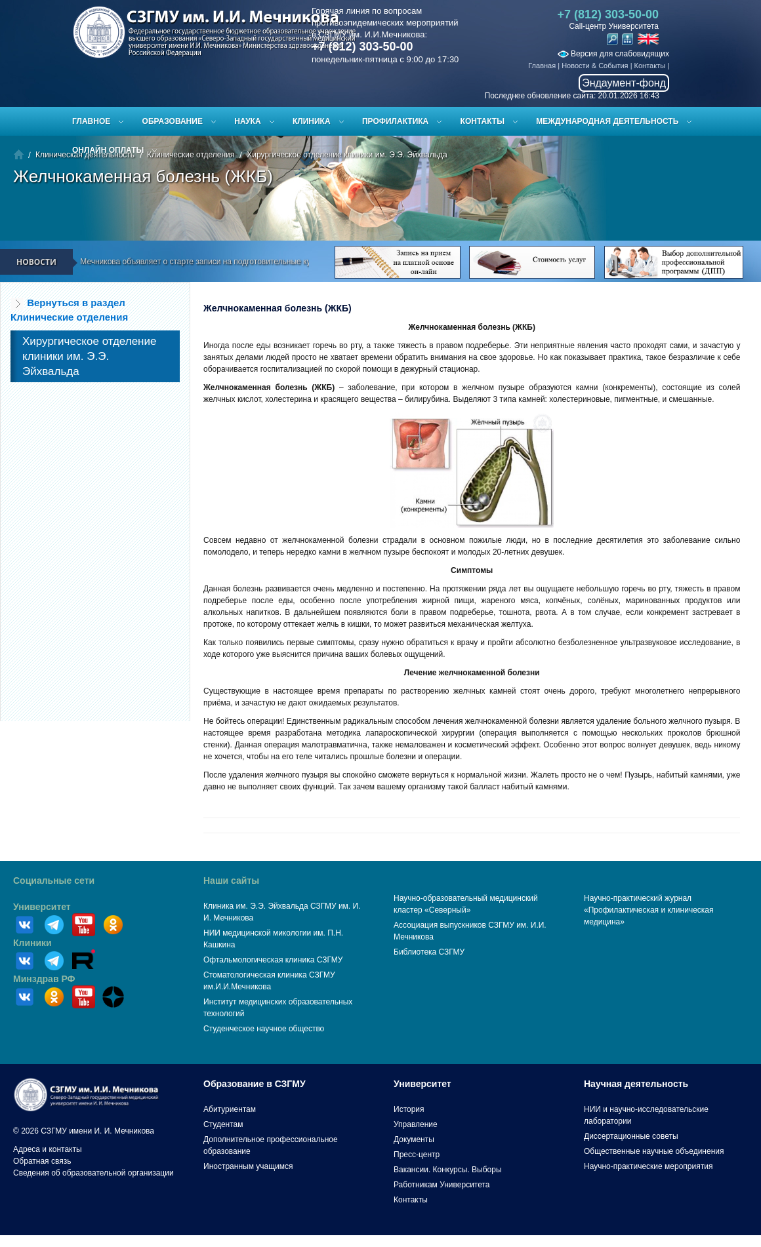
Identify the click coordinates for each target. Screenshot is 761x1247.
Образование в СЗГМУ (254, 1084)
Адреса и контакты (47, 1149)
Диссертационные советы (631, 1136)
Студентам (223, 1124)
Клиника (312, 121)
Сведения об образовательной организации (93, 1173)
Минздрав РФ (44, 979)
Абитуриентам (229, 1109)
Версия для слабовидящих (613, 53)
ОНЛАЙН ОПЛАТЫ (108, 150)
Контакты (650, 65)
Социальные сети (53, 880)
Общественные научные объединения (654, 1151)
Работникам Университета (442, 1184)
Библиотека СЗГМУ (429, 952)
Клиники (32, 943)
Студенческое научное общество (263, 1028)
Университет (42, 906)
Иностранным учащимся (248, 1166)
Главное (91, 121)
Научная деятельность (636, 1084)
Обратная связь (42, 1161)
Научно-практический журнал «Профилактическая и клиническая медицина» (649, 910)
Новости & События (595, 65)
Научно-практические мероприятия (648, 1166)
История (409, 1109)
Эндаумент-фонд (624, 83)
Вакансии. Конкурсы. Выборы (448, 1169)
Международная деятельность (607, 121)
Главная (542, 65)
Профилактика (395, 121)
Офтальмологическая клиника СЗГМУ (272, 959)
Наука (247, 121)
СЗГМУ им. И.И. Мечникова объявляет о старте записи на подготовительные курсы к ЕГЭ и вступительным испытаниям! (249, 261)
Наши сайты (231, 880)
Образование (172, 121)
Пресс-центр (417, 1154)
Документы (414, 1139)
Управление (416, 1124)
